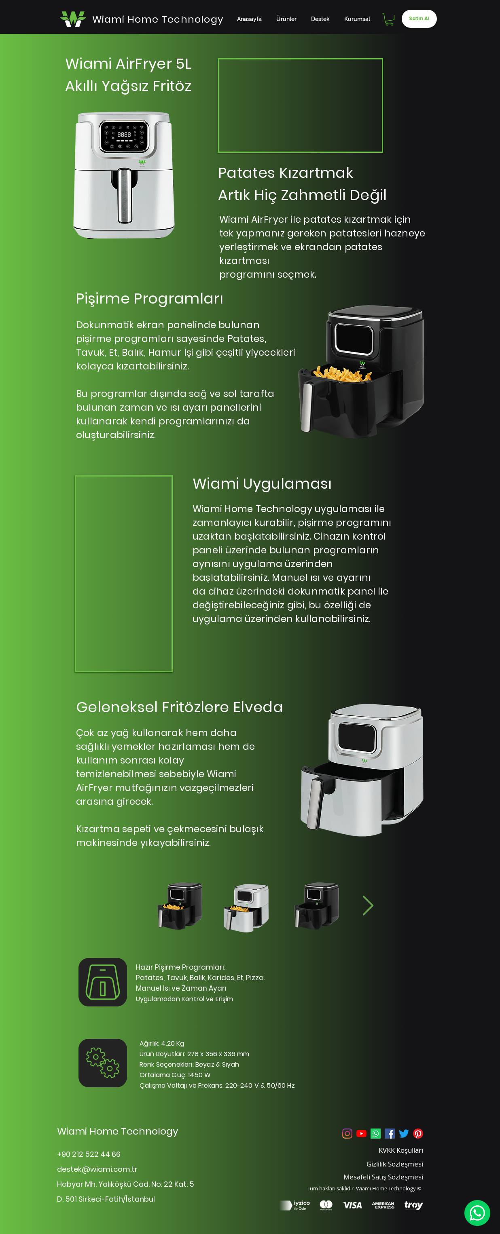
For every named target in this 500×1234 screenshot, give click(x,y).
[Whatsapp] (376, 1134)
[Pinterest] (418, 1134)
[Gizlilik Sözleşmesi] (384, 1164)
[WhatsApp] (477, 1213)
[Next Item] (368, 906)
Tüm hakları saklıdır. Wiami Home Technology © (364, 1188)
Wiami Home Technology (117, 1131)
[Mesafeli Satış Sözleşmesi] (372, 1176)
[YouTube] (361, 1134)
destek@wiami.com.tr (97, 1169)
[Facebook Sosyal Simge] (390, 1134)
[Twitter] (404, 1134)
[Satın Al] (419, 19)
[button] (389, 19)
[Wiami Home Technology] (158, 19)
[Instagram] (347, 1134)
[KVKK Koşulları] (384, 1150)
